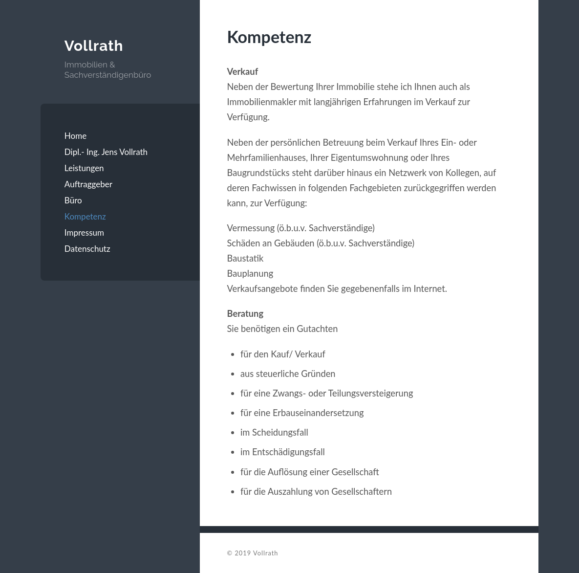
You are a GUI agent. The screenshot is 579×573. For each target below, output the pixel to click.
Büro (73, 200)
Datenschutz (87, 248)
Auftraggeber (88, 184)
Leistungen (84, 168)
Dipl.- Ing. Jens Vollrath (106, 152)
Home (75, 136)
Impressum (84, 232)
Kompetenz (85, 216)
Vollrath (94, 45)
